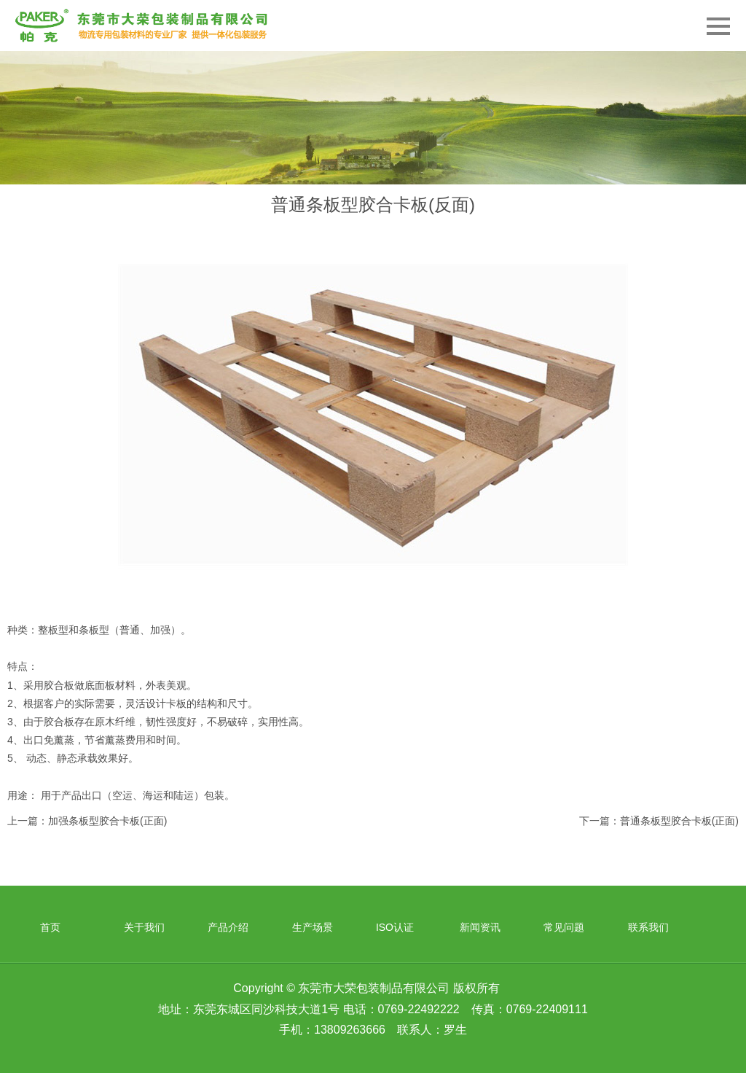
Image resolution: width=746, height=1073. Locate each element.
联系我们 (648, 927)
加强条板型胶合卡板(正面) (107, 821)
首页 (50, 927)
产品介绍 (228, 927)
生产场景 (312, 927)
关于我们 (144, 927)
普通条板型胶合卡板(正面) (679, 821)
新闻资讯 (480, 927)
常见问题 (563, 927)
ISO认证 (395, 927)
